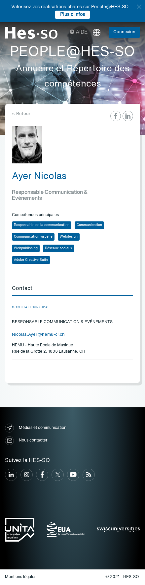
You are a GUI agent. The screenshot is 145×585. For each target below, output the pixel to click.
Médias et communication (35, 428)
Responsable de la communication (41, 225)
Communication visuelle (33, 236)
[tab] (72, 289)
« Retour (21, 114)
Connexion (124, 32)
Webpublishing (26, 248)
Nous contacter (26, 440)
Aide (79, 32)
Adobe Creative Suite (31, 260)
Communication (89, 225)
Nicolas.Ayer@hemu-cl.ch (38, 334)
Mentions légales (20, 577)
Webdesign (69, 236)
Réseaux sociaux (58, 248)
